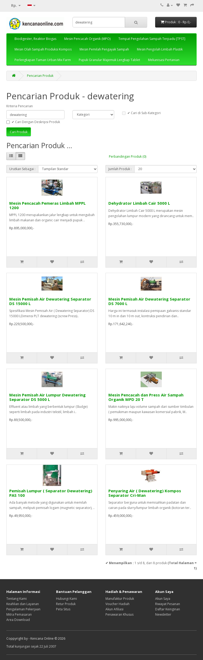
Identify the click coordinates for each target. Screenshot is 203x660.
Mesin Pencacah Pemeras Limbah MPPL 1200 (47, 205)
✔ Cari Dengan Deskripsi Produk (33, 122)
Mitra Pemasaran (19, 614)
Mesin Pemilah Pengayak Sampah (104, 49)
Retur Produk (66, 604)
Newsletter (163, 614)
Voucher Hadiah (117, 604)
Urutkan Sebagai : (22, 169)
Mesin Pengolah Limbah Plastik (160, 49)
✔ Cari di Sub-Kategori (141, 113)
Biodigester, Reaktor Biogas (35, 38)
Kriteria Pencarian (19, 106)
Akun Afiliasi (114, 609)
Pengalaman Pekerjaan (23, 609)
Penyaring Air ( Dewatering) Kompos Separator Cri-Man (144, 493)
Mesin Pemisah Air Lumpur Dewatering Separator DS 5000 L (47, 397)
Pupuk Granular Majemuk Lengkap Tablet (109, 60)
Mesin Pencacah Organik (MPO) (87, 38)
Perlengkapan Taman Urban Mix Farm (43, 60)
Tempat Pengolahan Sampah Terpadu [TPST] (151, 38)
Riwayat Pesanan (167, 604)
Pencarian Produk (40, 75)
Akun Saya (162, 598)
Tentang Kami (16, 598)
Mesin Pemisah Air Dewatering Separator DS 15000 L (50, 301)
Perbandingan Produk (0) (127, 156)
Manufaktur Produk (119, 598)
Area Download (18, 619)
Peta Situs (63, 609)
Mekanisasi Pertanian (163, 60)
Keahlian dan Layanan (22, 604)
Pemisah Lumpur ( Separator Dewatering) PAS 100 (50, 493)
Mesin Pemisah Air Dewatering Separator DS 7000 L (149, 301)
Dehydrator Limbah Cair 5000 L (139, 203)
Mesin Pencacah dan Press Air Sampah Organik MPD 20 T (145, 397)
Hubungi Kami (66, 598)
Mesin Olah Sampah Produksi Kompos (43, 49)
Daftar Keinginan (167, 609)
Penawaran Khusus (119, 614)
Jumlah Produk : (120, 169)
